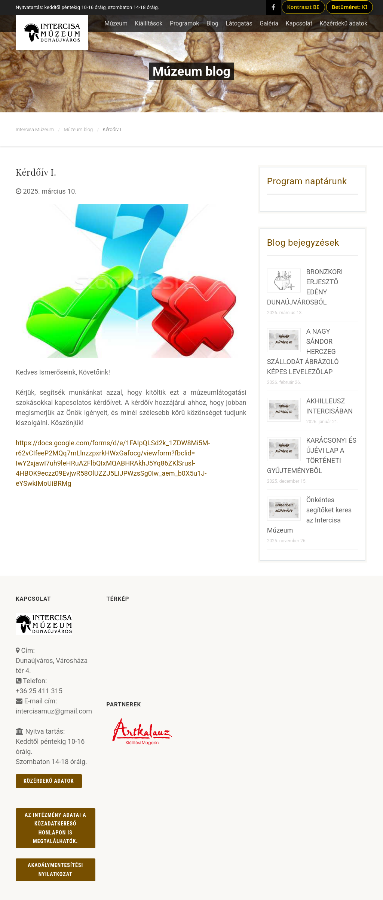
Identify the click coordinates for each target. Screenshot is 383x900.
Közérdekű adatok (49, 781)
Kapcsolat (299, 23)
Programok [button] (184, 23)
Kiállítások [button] (149, 23)
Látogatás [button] (239, 23)
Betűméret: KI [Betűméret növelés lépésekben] (349, 6)
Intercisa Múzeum (35, 129)
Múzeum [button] (116, 23)
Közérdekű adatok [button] (343, 23)
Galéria (269, 23)
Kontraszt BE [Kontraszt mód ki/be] (303, 6)
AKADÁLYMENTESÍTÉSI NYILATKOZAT (55, 869)
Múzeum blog (78, 129)
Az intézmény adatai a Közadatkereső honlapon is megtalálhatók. (55, 828)
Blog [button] (212, 23)
